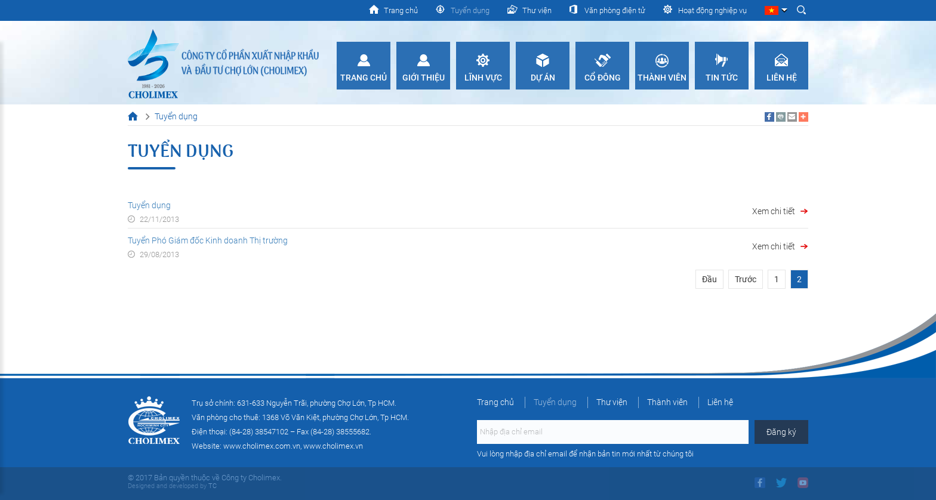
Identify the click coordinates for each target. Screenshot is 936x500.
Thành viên (662, 77)
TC (212, 486)
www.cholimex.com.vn (261, 446)
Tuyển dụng (149, 205)
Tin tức (722, 77)
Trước (745, 279)
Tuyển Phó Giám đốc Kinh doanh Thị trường (208, 240)
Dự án (543, 77)
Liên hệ (781, 77)
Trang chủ (363, 77)
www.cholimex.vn (333, 446)
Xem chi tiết (773, 211)
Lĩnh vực (483, 77)
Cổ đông (602, 77)
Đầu (709, 279)
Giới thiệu (423, 77)
